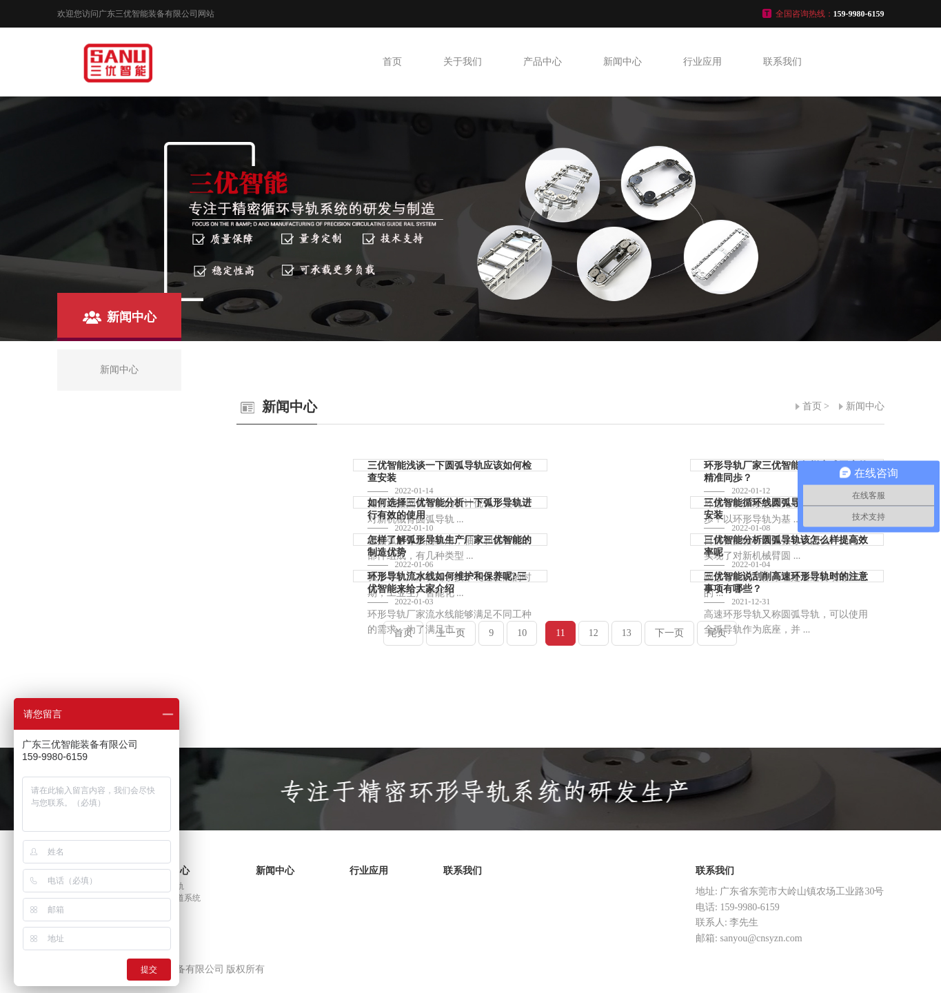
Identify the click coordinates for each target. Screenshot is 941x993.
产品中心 (542, 62)
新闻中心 (622, 62)
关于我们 (462, 62)
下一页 (669, 633)
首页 (392, 62)
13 (626, 633)
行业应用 (702, 62)
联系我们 (782, 62)
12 (593, 633)
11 (560, 633)
